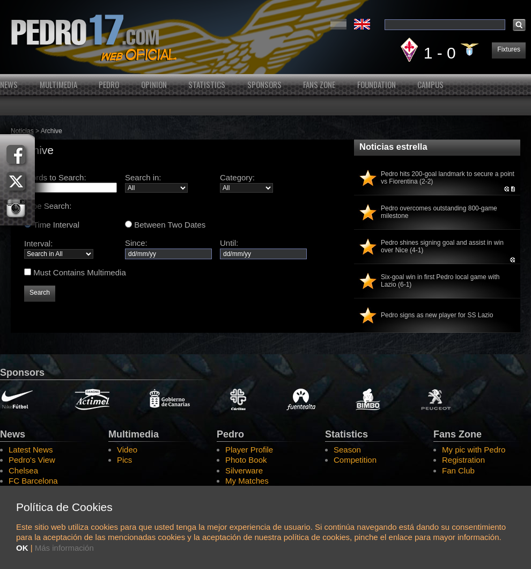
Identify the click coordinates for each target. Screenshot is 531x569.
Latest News (31, 449)
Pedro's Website (265, 37)
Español (338, 24)
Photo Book (246, 459)
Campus (430, 84)
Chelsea (23, 470)
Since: (168, 248)
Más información (64, 547)
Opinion (154, 84)
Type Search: (47, 205)
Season (347, 449)
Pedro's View (32, 459)
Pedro (109, 84)
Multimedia (58, 84)
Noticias (22, 131)
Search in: (143, 177)
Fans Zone (319, 84)
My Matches (247, 480)
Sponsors (264, 84)
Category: (237, 177)
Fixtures (508, 49)
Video (127, 449)
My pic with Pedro (473, 449)
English (362, 24)
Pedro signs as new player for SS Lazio (437, 315)
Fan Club (458, 470)
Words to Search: (55, 177)
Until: (263, 248)
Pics (124, 459)
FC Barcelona (33, 480)
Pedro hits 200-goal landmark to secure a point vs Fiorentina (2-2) (447, 178)
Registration (463, 459)
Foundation (376, 84)
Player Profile (249, 449)
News (9, 84)
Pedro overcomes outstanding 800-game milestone (439, 212)
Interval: (38, 243)
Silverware (244, 470)
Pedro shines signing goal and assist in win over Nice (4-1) (442, 246)
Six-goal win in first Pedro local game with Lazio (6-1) (440, 281)
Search (40, 292)
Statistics (206, 84)
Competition (355, 459)
